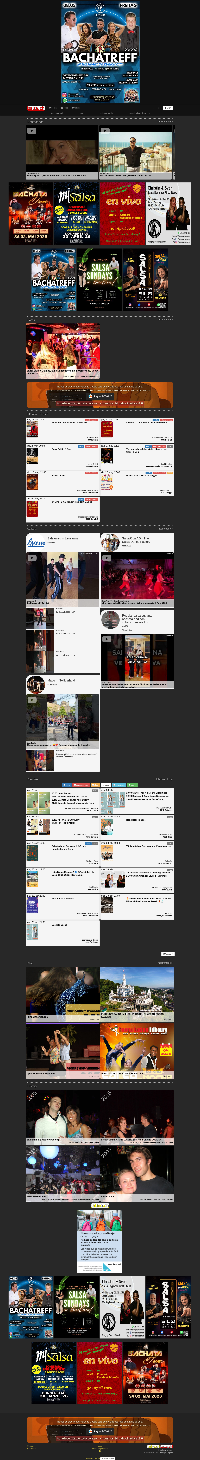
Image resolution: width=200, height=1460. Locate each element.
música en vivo (81, 785)
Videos (76, 108)
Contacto (30, 1446)
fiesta (67, 785)
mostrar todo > (165, 121)
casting (132, 785)
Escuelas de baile (57, 113)
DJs (81, 113)
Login (168, 108)
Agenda (53, 108)
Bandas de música (106, 113)
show (95, 785)
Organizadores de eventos (139, 113)
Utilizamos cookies (92, 1458)
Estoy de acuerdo (108, 1458)
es (159, 108)
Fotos (64, 108)
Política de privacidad (99, 1449)
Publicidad (31, 1449)
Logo (100, 1446)
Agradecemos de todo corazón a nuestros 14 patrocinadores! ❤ (100, 403)
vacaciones (118, 785)
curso (106, 785)
